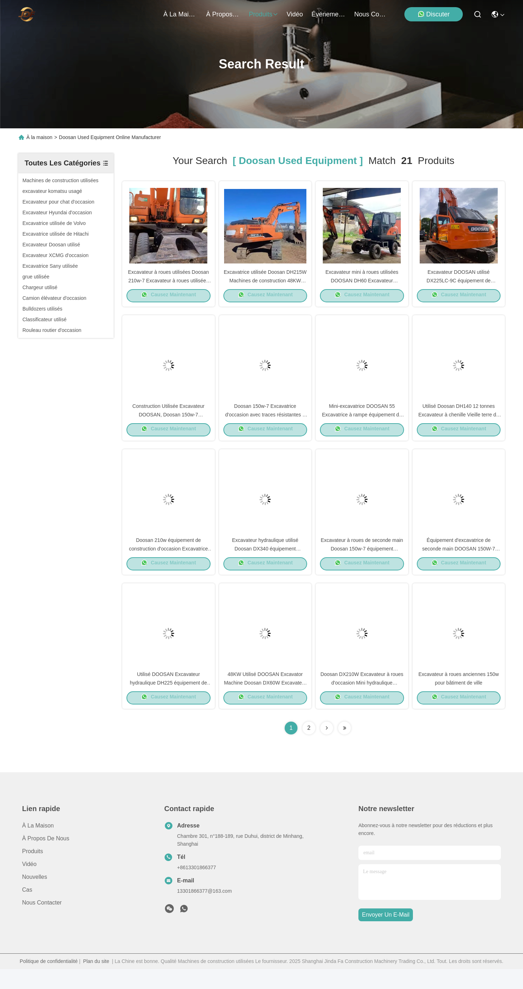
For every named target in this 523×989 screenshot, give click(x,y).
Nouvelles (34, 897)
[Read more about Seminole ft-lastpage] (344, 748)
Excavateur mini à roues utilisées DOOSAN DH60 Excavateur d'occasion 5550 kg (361, 284)
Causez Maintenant (168, 299)
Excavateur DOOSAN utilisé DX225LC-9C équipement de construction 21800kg (458, 284)
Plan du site (96, 981)
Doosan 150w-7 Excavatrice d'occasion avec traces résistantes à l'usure (265, 423)
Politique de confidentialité (49, 981)
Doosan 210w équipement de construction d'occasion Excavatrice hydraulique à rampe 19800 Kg (168, 562)
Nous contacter (42, 922)
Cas (27, 910)
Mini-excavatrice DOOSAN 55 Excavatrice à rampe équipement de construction (362, 423)
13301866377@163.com (204, 911)
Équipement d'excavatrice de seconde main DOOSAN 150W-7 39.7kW (458, 562)
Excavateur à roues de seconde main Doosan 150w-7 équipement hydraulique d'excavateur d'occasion (362, 562)
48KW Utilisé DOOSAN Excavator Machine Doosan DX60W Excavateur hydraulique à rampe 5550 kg (265, 701)
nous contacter (371, 14)
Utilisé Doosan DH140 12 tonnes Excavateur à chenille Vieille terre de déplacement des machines (458, 423)
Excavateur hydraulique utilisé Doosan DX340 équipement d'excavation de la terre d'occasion (265, 562)
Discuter (434, 14)
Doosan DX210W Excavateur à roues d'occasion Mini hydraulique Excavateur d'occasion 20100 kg (361, 701)
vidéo (295, 14)
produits (263, 14)
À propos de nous (223, 14)
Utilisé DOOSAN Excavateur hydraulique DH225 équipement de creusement (168, 701)
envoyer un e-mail (385, 935)
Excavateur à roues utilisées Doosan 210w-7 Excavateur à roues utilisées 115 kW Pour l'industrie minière (168, 284)
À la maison (181, 14)
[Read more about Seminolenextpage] (326, 748)
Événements (328, 14)
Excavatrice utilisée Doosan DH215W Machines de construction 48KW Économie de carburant (265, 284)
